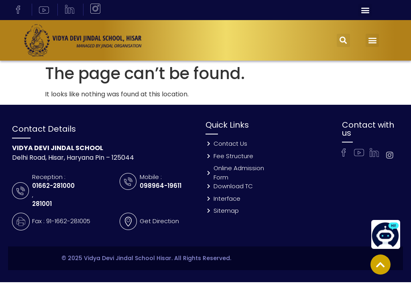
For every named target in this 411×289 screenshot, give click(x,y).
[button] (365, 10)
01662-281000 (53, 185)
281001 (42, 203)
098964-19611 (160, 185)
